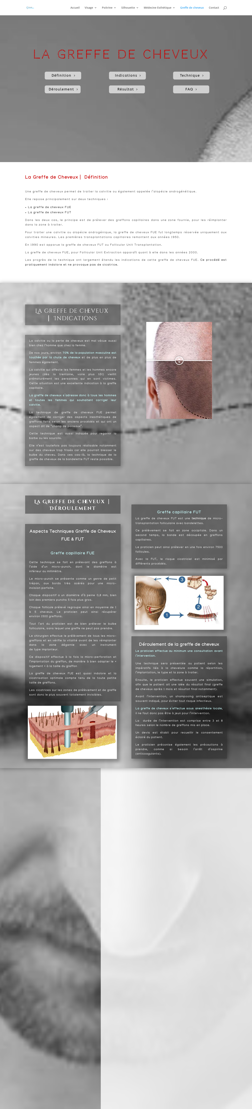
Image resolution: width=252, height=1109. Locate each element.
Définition (61, 75)
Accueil (75, 7)
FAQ (189, 89)
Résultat (125, 89)
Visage (89, 7)
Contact (214, 7)
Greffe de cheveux (192, 7)
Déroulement (61, 89)
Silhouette (128, 7)
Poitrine (107, 7)
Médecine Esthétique (157, 7)
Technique (190, 75)
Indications (126, 75)
